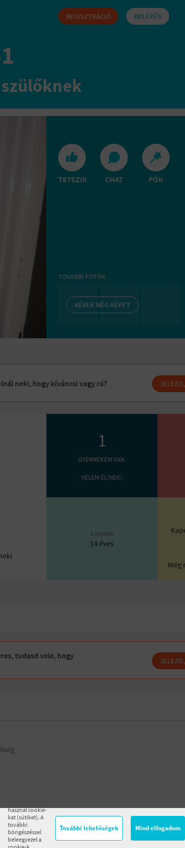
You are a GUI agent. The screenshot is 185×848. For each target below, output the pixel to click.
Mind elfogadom (158, 828)
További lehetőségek (89, 828)
